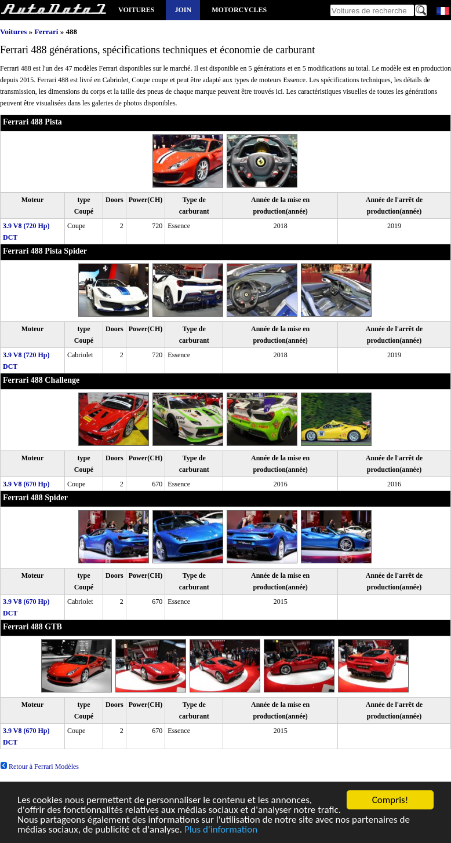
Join (182, 10)
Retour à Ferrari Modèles (39, 767)
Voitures (136, 10)
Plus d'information (220, 830)
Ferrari (46, 31)
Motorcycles (239, 10)
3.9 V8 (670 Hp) (26, 484)
